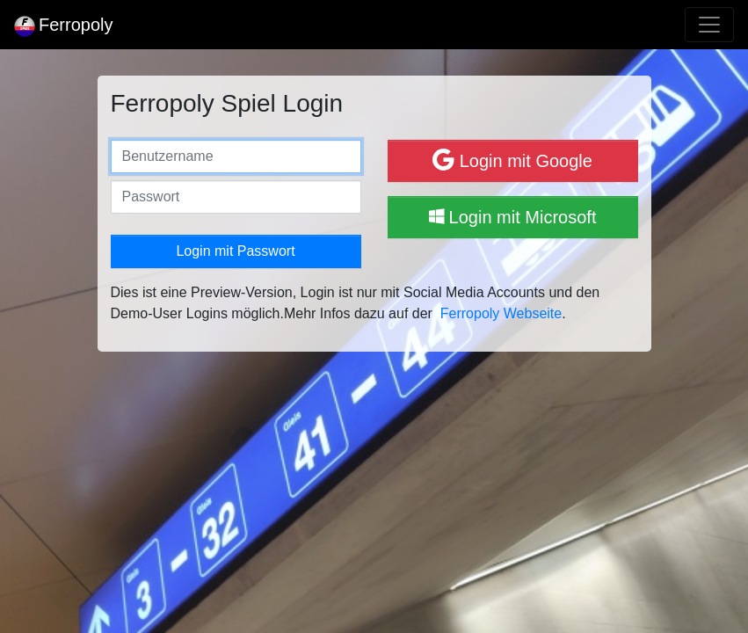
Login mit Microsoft (513, 217)
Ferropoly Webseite (501, 313)
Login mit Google (512, 160)
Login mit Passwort (235, 251)
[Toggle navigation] (709, 24)
